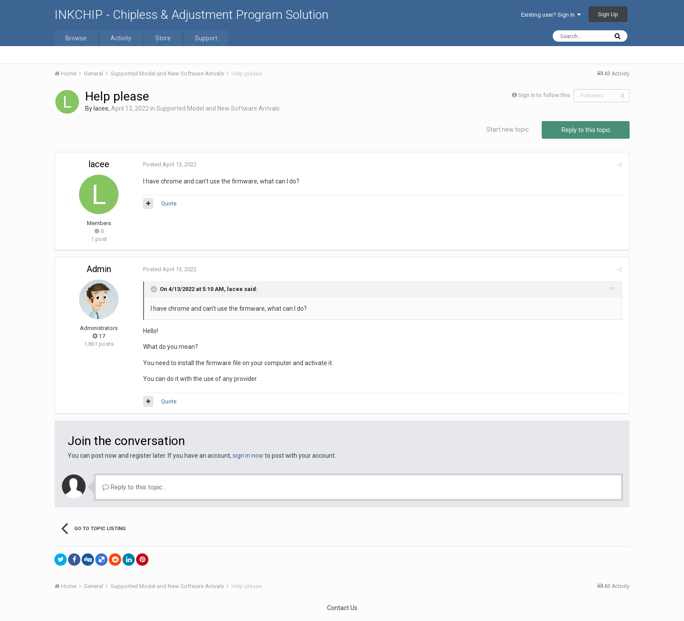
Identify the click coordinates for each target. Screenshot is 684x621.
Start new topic (507, 129)
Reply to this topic (586, 129)
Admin (98, 269)
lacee (101, 108)
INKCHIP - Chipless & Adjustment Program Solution (191, 14)
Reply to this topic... (134, 487)
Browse (75, 38)
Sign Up (608, 14)
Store (163, 38)
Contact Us (342, 607)
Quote (168, 203)
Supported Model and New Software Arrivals (218, 108)
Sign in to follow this (544, 95)
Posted (169, 164)
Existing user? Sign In (551, 14)
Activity (121, 38)
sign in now (248, 455)
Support (206, 38)
